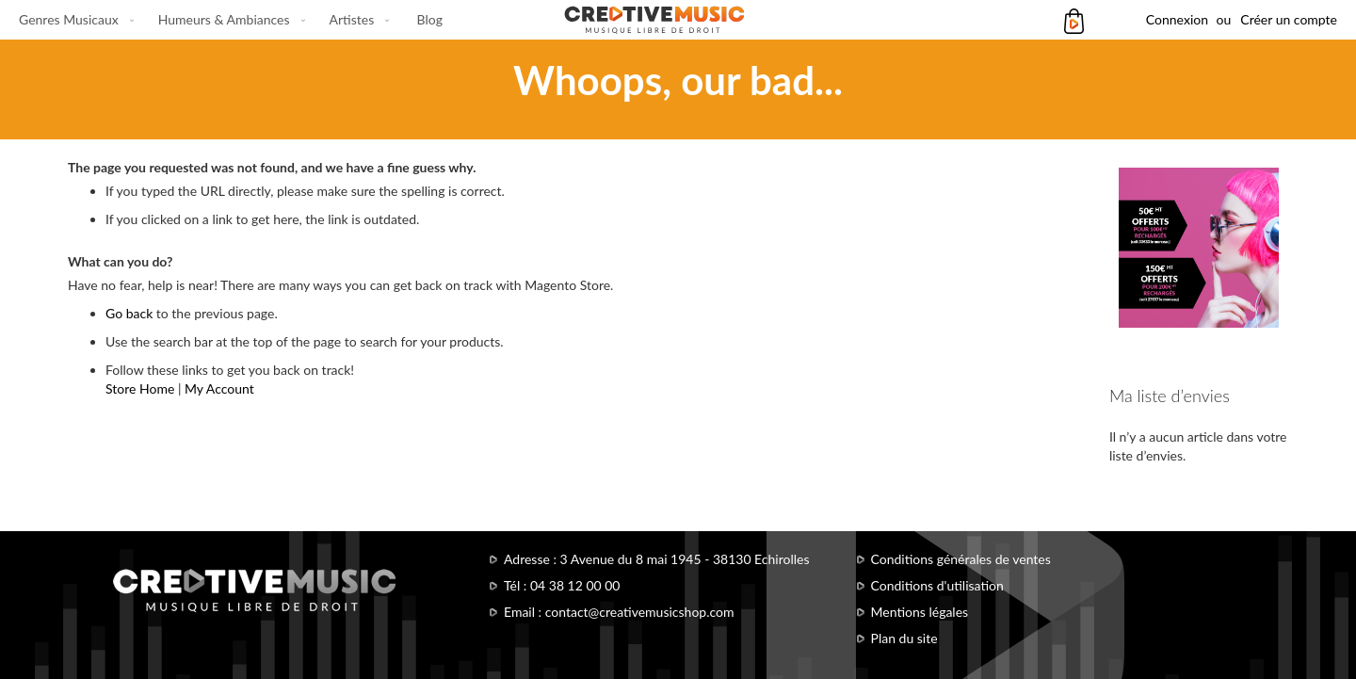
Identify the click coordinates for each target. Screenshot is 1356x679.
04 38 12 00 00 (575, 585)
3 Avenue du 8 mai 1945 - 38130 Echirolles (685, 559)
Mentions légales (920, 612)
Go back (129, 313)
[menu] (230, 20)
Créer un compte (1288, 19)
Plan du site (904, 638)
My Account (219, 388)
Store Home (139, 388)
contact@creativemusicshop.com (639, 612)
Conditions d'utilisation (937, 585)
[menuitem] (72, 20)
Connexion (1177, 19)
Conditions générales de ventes (961, 559)
